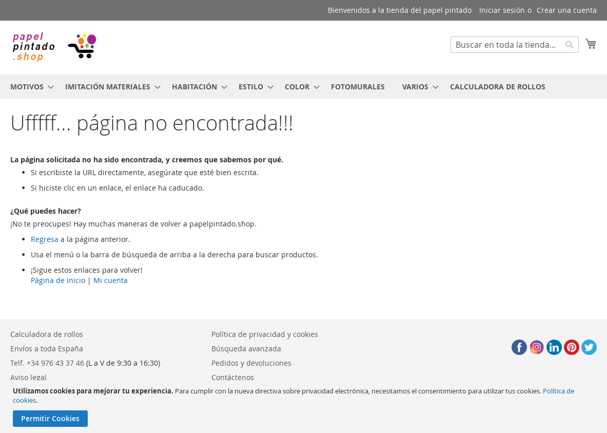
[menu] (303, 86)
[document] (305, 406)
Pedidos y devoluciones (251, 363)
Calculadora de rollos (46, 334)
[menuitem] (29, 86)
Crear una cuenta (567, 10)
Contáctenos (232, 377)
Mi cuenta (110, 280)
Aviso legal (28, 377)
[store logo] (53, 47)
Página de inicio (58, 280)
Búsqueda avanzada (246, 348)
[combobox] (515, 44)
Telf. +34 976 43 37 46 (47, 363)
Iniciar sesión (502, 10)
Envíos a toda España (46, 348)
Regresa (44, 239)
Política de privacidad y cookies (264, 334)
